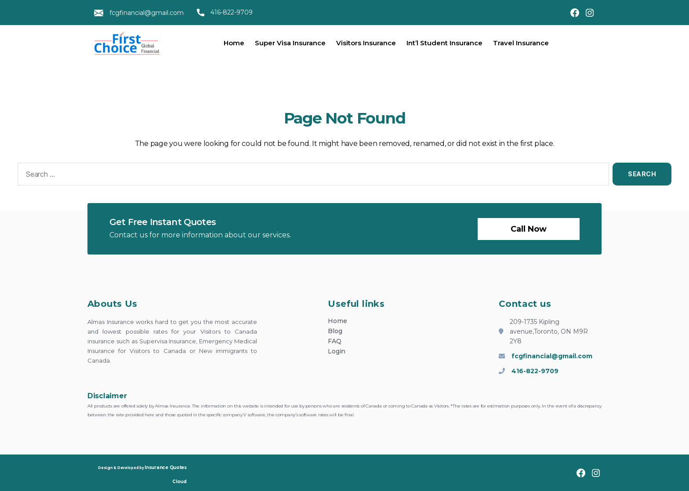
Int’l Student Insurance (444, 43)
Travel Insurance (521, 43)
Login (336, 351)
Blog (335, 331)
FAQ (334, 341)
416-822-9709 (225, 12)
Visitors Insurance (366, 43)
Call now (529, 229)
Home (234, 43)
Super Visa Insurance (290, 43)
